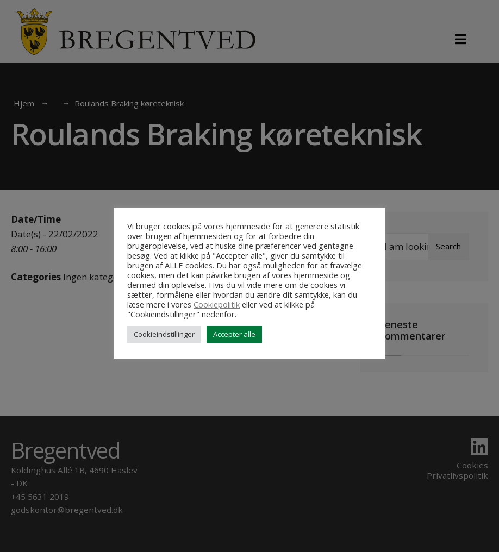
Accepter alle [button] (234, 334)
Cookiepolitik (217, 304)
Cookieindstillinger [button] (164, 334)
